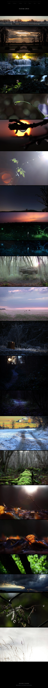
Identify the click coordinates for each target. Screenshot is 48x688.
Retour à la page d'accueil (24, 685)
